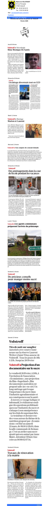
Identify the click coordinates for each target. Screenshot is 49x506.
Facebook (11, 15)
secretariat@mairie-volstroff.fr (20, 13)
